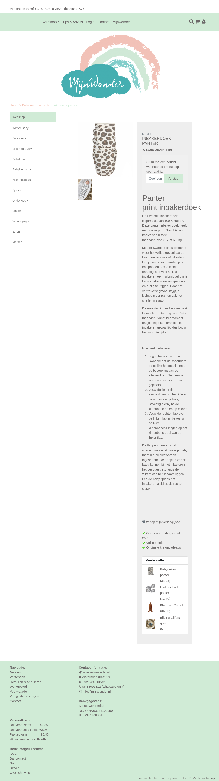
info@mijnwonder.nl (97, 691)
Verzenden (17, 677)
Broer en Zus (21, 148)
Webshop (49, 22)
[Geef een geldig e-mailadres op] (155, 178)
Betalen (15, 672)
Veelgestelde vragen (24, 696)
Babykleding (20, 169)
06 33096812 (91, 686)
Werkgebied (18, 686)
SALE (16, 231)
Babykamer (19, 159)
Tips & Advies (73, 22)
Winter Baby (20, 128)
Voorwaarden (19, 691)
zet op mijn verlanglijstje (161, 522)
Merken (17, 242)
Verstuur (174, 178)
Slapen (17, 211)
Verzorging (19, 221)
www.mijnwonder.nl (96, 672)
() (168, 575)
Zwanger (18, 138)
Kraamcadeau (21, 179)
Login (90, 22)
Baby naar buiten (34, 105)
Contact (103, 22)
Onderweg (19, 200)
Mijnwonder (121, 22)
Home (14, 105)
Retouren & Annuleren (25, 682)
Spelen (17, 190)
